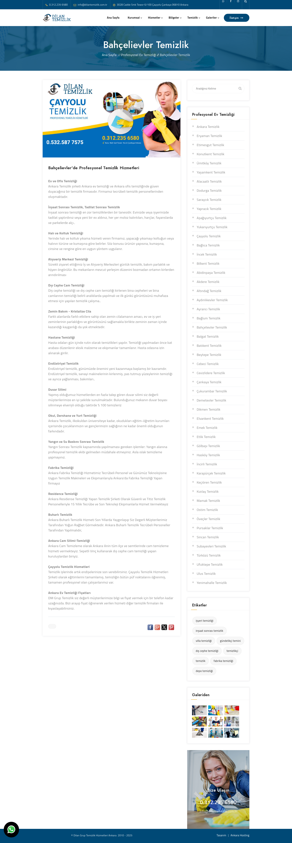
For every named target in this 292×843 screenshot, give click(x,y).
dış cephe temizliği (207, 651)
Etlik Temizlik (206, 436)
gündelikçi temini (230, 641)
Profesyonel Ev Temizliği (138, 54)
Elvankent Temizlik (210, 418)
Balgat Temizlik (208, 336)
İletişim (237, 18)
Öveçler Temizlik (208, 518)
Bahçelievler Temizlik (212, 327)
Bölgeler (174, 17)
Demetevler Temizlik (211, 400)
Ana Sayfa (113, 17)
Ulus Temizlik (206, 573)
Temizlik (192, 17)
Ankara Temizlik (208, 126)
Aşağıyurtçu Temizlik (211, 217)
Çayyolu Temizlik (209, 236)
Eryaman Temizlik (209, 135)
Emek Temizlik (207, 427)
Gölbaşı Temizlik (208, 445)
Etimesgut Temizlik (210, 144)
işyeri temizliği (204, 621)
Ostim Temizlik (207, 509)
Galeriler (211, 17)
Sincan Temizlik (208, 537)
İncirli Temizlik (207, 464)
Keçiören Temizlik (209, 482)
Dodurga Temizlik (209, 190)
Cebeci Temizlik (208, 363)
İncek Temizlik (207, 254)
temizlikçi (232, 651)
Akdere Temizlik (208, 281)
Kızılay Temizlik (208, 491)
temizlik (200, 661)
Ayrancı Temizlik (208, 309)
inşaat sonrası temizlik (209, 631)
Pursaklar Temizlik (210, 527)
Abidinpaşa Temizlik (211, 272)
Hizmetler (154, 17)
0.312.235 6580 (58, 5)
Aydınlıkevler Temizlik (212, 299)
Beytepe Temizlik (209, 354)
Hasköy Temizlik (208, 455)
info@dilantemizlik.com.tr (92, 5)
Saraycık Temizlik (209, 199)
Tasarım (221, 835)
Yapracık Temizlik (209, 208)
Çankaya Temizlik (209, 382)
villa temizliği (204, 641)
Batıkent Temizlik (209, 345)
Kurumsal (134, 17)
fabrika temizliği (223, 661)
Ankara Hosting (240, 835)
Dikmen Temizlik (208, 409)
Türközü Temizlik (209, 555)
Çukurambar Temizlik (212, 391)
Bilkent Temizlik (208, 263)
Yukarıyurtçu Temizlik (212, 227)
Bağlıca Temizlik (208, 245)
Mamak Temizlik (208, 500)
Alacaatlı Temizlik (209, 181)
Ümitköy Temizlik (209, 163)
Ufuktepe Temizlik (210, 564)
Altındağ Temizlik (209, 290)
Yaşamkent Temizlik (211, 172)
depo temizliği (204, 671)
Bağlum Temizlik (208, 318)
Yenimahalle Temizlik (212, 582)
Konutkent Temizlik (210, 154)
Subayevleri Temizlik (211, 546)
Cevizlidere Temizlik (211, 372)
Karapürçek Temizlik (211, 473)
